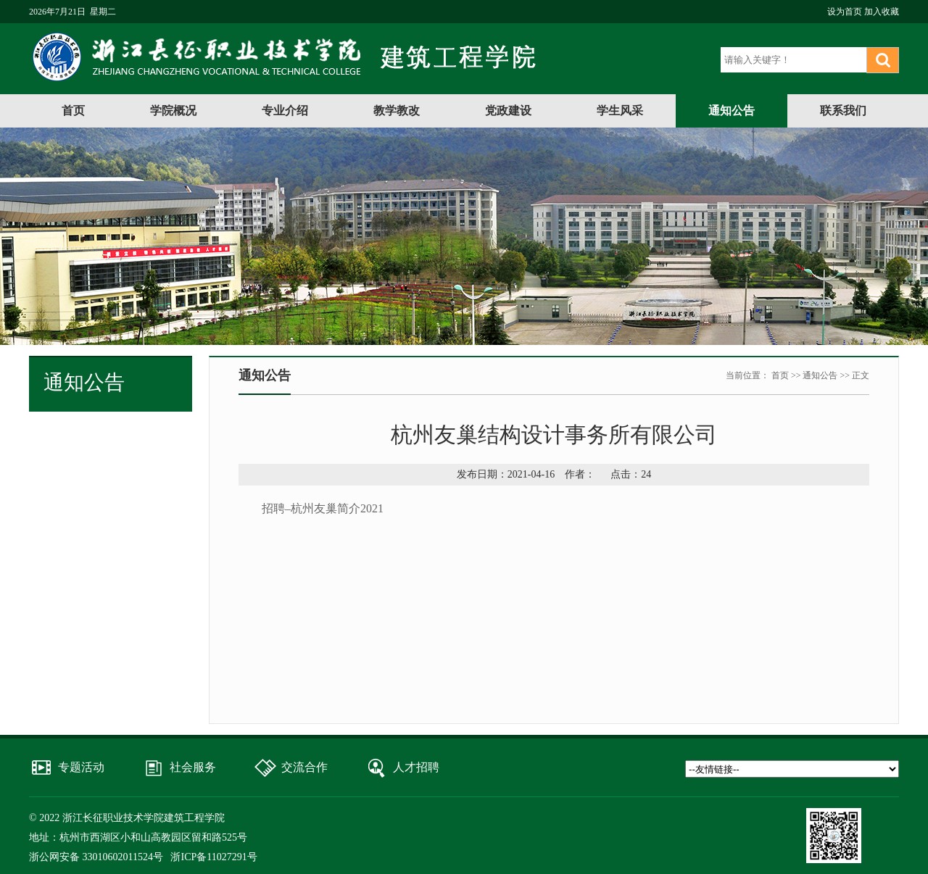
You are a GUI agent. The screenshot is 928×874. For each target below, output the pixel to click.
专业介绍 (285, 110)
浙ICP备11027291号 (213, 857)
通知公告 (731, 110)
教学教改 (396, 110)
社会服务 (193, 767)
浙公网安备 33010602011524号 (96, 857)
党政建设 (508, 110)
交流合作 (304, 767)
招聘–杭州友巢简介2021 (323, 508)
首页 (73, 110)
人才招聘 (416, 767)
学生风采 (620, 110)
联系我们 (843, 110)
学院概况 (173, 110)
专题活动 (81, 767)
